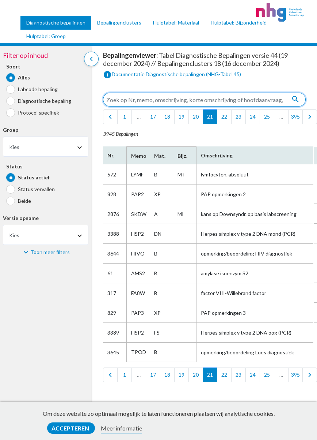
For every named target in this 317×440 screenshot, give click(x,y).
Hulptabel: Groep (46, 36)
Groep (10, 130)
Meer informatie (121, 428)
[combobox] (45, 147)
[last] (309, 116)
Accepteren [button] (70, 428)
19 (181, 116)
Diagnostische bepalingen (55, 22)
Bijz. (182, 156)
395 (295, 116)
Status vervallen (36, 189)
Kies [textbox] (14, 147)
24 (253, 116)
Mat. (159, 156)
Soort (13, 66)
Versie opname (21, 218)
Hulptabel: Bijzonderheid (239, 22)
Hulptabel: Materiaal (176, 22)
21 (210, 116)
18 (167, 116)
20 (196, 116)
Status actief (34, 177)
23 (238, 116)
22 (224, 116)
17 (153, 116)
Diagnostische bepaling (44, 101)
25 (267, 116)
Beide (24, 201)
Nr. (110, 155)
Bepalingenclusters (119, 22)
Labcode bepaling (38, 89)
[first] (110, 116)
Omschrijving (217, 155)
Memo (138, 156)
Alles (24, 77)
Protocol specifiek (38, 112)
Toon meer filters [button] (50, 252)
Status (14, 166)
